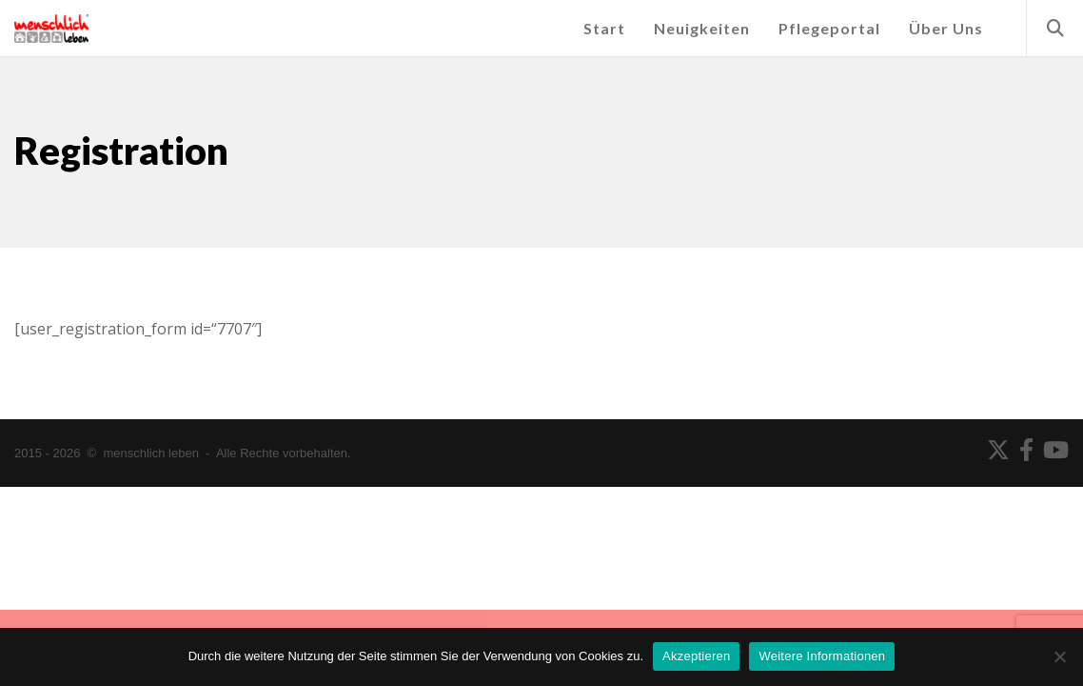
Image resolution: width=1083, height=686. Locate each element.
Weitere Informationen (821, 656)
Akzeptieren (696, 656)
